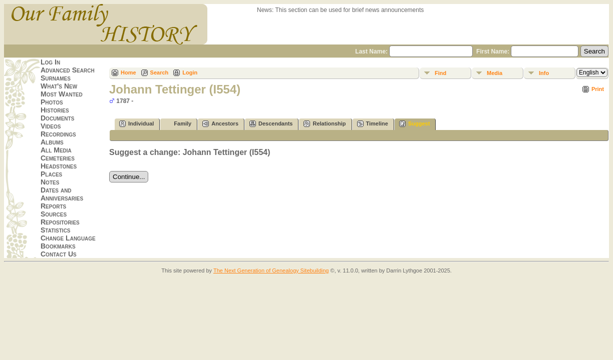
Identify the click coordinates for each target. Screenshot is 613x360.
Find (440, 73)
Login (189, 73)
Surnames (56, 78)
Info (544, 73)
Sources (54, 214)
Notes (50, 182)
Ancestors (220, 124)
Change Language (68, 238)
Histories (55, 110)
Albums (52, 142)
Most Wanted (62, 94)
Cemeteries (58, 158)
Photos (52, 102)
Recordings (58, 134)
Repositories (60, 222)
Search (159, 73)
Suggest (414, 124)
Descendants (270, 124)
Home (128, 73)
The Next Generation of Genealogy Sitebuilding (271, 271)
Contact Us (59, 254)
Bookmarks (58, 246)
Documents (57, 118)
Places (51, 174)
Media (494, 73)
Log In (50, 62)
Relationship (324, 124)
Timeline (372, 124)
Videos (51, 126)
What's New (59, 86)
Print (597, 89)
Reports (53, 206)
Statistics (56, 230)
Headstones (59, 166)
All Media (56, 150)
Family (178, 124)
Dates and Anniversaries (62, 194)
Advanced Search (68, 70)
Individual (136, 124)
